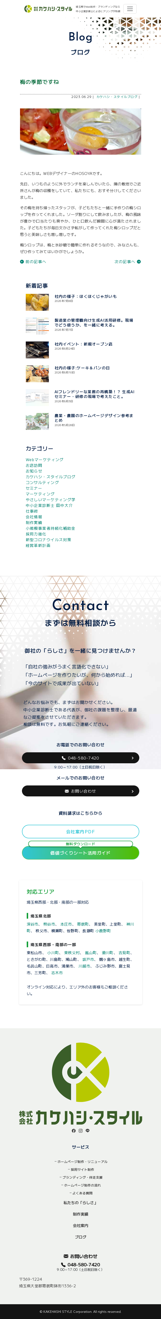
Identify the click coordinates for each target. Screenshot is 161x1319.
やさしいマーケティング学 (51, 499)
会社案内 (80, 1225)
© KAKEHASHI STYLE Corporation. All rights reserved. (80, 1311)
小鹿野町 (103, 930)
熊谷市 (49, 924)
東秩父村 (72, 952)
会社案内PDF (80, 831)
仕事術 (32, 511)
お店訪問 (34, 465)
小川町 (53, 952)
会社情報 (34, 516)
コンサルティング (42, 482)
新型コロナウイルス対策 (49, 539)
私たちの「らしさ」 (80, 1202)
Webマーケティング (45, 459)
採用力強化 (36, 534)
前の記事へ (33, 261)
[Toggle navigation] (130, 9)
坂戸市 (88, 959)
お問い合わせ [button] (80, 791)
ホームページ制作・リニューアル (82, 1161)
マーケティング (40, 494)
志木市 (57, 972)
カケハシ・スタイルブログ (117, 96)
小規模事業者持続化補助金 (51, 528)
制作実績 (34, 522)
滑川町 (108, 952)
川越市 (84, 966)
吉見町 (124, 952)
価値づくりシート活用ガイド (80, 851)
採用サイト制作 (82, 1169)
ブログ (80, 1237)
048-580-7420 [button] (80, 758)
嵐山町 (91, 952)
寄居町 (83, 924)
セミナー (34, 488)
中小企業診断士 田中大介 (49, 505)
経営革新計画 (38, 545)
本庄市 (66, 924)
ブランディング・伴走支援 (82, 1177)
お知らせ (34, 471)
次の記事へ (127, 261)
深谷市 (32, 924)
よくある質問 (83, 1193)
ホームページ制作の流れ (82, 1185)
